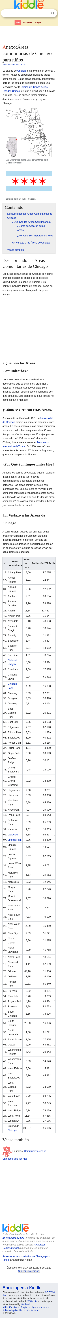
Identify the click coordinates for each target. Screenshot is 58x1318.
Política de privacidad (13, 1310)
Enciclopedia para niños (14, 64)
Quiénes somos (39, 1307)
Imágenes (27, 22)
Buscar (52, 13)
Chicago (21, 70)
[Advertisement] (29, 34)
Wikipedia (32, 1301)
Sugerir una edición (28, 1271)
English (38, 22)
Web (18, 22)
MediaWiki (26, 1304)
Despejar (46, 13)
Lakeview (13, 834)
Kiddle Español (10, 1307)
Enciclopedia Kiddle (13, 1237)
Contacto (31, 1310)
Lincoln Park (14, 840)
